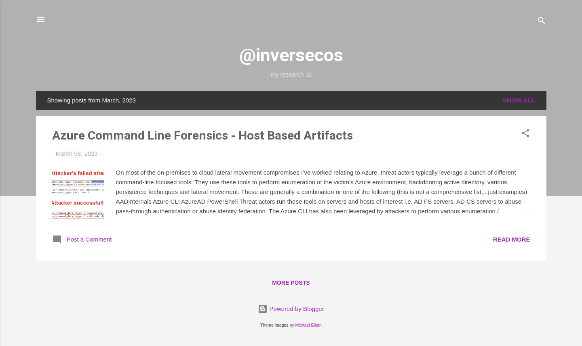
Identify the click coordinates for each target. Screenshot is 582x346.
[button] (525, 134)
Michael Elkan (308, 325)
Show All (519, 100)
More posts (291, 282)
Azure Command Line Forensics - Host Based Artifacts (202, 135)
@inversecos (291, 55)
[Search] (541, 22)
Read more (511, 239)
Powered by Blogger (291, 308)
